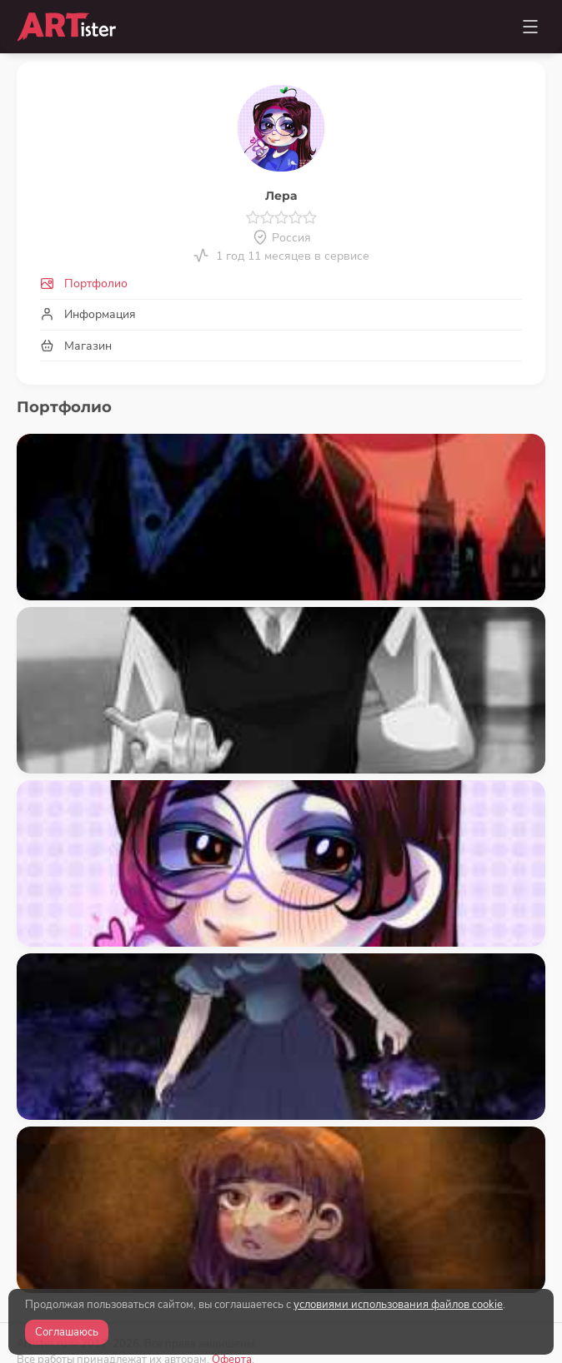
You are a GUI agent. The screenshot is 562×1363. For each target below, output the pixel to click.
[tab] (281, 284)
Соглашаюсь (66, 1332)
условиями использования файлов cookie (398, 1304)
